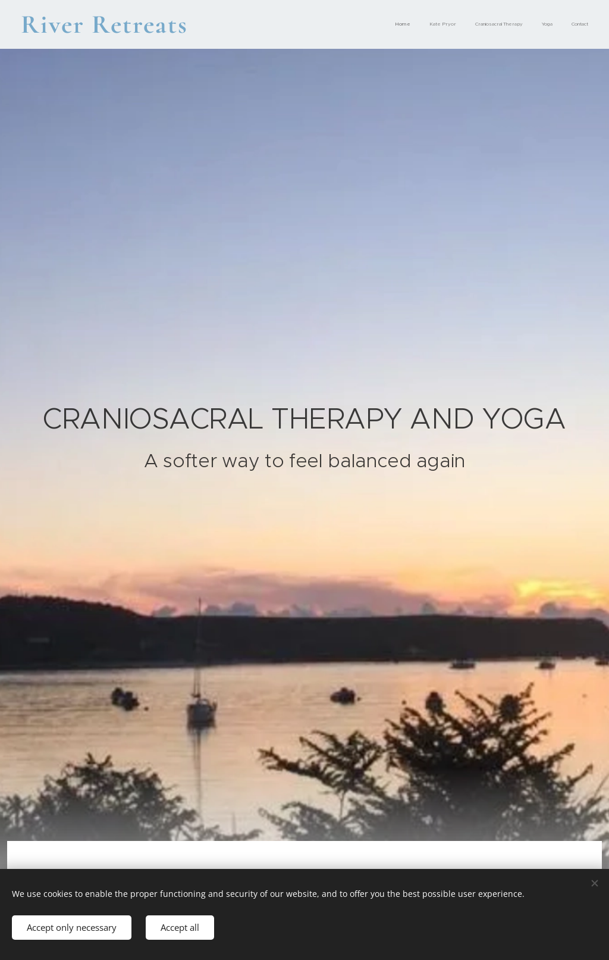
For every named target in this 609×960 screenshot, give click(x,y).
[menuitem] (515, 24)
